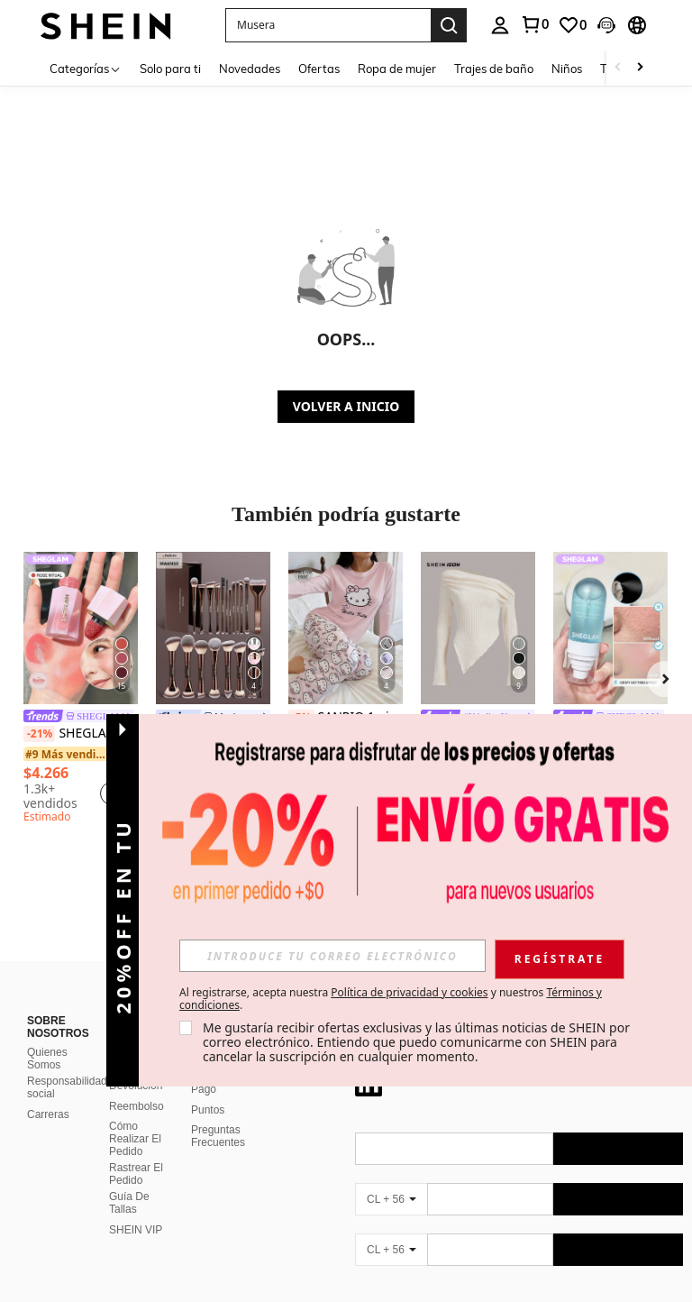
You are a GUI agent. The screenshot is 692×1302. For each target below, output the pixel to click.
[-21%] (39, 734)
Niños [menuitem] (566, 68)
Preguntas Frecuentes (218, 1136)
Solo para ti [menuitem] (170, 68)
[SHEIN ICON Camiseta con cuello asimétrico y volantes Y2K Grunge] (478, 628)
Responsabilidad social (67, 1087)
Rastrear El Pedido (136, 1174)
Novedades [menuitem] (249, 68)
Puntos (207, 1110)
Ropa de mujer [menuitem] (397, 68)
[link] (534, 24)
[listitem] (80, 690)
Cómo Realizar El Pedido (135, 1139)
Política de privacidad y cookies (409, 992)
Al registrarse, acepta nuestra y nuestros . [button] (390, 999)
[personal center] (500, 25)
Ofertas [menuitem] (319, 68)
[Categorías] (86, 68)
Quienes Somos (47, 1058)
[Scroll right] (639, 68)
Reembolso (136, 1106)
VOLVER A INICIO (346, 406)
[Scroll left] (618, 68)
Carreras (48, 1114)
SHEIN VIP (135, 1230)
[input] (332, 956)
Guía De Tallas (129, 1202)
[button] (328, 25)
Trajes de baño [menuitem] (493, 68)
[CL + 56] (391, 1199)
